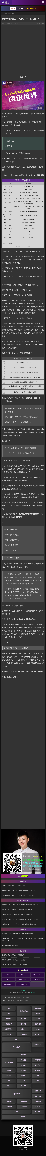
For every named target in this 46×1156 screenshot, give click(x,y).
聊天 (38, 1075)
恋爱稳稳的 (9, 1101)
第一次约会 (16, 1047)
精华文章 (23, 990)
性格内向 (37, 1065)
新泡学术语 (9, 1062)
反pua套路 (16, 1093)
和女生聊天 (38, 1060)
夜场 (23, 1080)
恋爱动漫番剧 (9, 1029)
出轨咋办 (37, 1106)
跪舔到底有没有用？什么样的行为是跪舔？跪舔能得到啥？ (20, 924)
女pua (9, 1086)
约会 (9, 1080)
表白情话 (9, 1070)
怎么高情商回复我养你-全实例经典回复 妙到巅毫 (17, 909)
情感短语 (9, 1019)
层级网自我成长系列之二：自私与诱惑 (19, 998)
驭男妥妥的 (24, 1101)
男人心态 (9, 1075)
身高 (9, 1008)
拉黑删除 (23, 984)
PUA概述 (23, 1086)
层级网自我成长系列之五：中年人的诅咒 (14, 885)
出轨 (9, 1013)
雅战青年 (23, 1117)
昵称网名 (23, 1024)
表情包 (38, 1013)
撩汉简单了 (38, 1091)
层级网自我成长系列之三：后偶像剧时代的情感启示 (18, 895)
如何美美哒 (24, 1106)
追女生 (8, 979)
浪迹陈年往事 (8, 984)
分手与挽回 (38, 1008)
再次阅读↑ (33, 992)
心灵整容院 (9, 1106)
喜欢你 (8, 975)
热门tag (20, 970)
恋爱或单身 (24, 1029)
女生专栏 (16, 1111)
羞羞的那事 (38, 1096)
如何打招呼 (23, 1055)
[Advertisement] (23, 50)
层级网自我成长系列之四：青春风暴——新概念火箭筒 (18, 890)
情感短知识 (9, 1024)
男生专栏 (37, 1111)
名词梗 (38, 1019)
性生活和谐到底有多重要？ (10, 945)
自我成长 (13, 13)
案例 (38, 1080)
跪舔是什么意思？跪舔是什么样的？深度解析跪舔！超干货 (20, 914)
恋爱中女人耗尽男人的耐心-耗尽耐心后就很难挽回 (17, 933)
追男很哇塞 (38, 1101)
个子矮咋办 (24, 1034)
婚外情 (9, 1034)
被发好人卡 (38, 1044)
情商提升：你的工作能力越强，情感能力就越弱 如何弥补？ (20, 904)
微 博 (20, 1149)
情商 (23, 975)
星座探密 (23, 1070)
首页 (9, 13)
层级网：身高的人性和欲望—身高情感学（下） (16, 960)
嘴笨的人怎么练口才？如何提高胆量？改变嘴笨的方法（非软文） (22, 919)
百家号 (25, 1149)
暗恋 (37, 979)
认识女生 (23, 1075)
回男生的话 (23, 979)
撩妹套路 (23, 1065)
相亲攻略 (37, 1029)
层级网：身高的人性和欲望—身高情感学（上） (16, 965)
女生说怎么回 (37, 975)
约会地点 (23, 1060)
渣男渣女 (37, 1034)
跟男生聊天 (24, 1011)
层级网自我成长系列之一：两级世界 (13, 955)
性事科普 (23, 1019)
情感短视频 (38, 1024)
